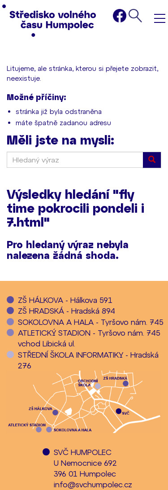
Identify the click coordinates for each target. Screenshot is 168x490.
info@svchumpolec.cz (93, 484)
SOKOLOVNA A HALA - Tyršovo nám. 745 (91, 321)
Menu (159, 18)
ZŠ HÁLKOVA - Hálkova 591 (65, 299)
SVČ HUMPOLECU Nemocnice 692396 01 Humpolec (85, 462)
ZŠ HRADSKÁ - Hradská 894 (66, 310)
